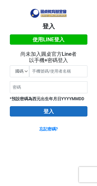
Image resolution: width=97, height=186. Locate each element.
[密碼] (48, 87)
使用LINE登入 (48, 39)
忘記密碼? (48, 129)
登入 (48, 111)
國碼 (19, 71)
